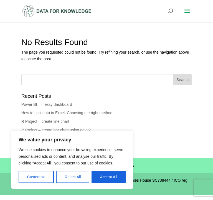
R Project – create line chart (45, 121)
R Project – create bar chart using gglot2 (56, 130)
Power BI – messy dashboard (46, 104)
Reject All (73, 177)
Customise (36, 177)
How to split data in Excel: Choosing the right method (66, 113)
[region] (72, 160)
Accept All (108, 177)
